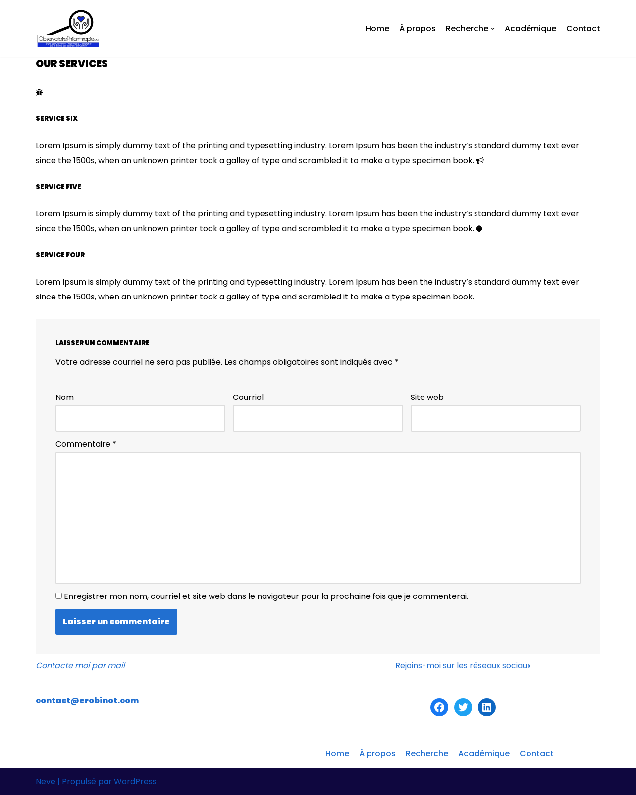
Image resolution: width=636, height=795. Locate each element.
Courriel (248, 397)
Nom (64, 397)
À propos (417, 28)
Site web (427, 397)
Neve (45, 781)
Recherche (427, 753)
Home (377, 28)
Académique (530, 28)
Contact (583, 28)
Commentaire (85, 443)
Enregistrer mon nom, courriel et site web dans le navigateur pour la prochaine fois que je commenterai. (266, 596)
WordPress (135, 781)
